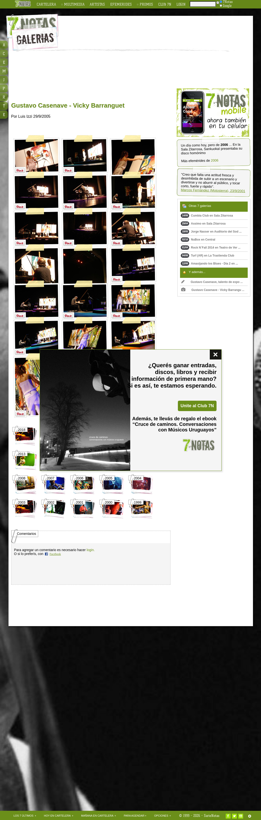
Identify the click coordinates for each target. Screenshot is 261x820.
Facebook (55, 554)
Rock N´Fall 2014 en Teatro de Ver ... (210, 247)
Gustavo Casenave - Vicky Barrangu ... (212, 290)
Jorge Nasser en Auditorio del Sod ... (211, 231)
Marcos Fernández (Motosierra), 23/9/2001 (213, 190)
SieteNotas (211, 816)
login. (90, 550)
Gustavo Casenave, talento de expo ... (212, 282)
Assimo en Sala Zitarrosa (203, 223)
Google (226, 6)
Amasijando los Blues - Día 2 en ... (209, 263)
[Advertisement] (134, 52)
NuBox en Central (198, 239)
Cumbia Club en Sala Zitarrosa (207, 215)
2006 (214, 160)
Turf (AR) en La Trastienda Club (207, 255)
